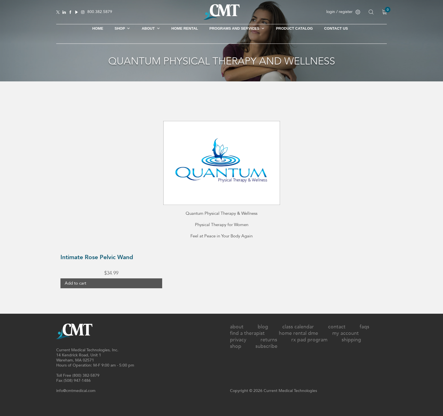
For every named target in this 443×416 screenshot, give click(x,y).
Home (97, 28)
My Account (345, 333)
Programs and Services (237, 28)
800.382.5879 (99, 12)
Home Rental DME (298, 333)
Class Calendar (298, 326)
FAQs (364, 326)
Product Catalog (294, 28)
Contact (337, 326)
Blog (263, 326)
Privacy (238, 339)
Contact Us (336, 28)
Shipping (351, 339)
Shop (235, 346)
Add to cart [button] (75, 283)
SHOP (123, 28)
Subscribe (266, 346)
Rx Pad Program (309, 339)
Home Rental (184, 28)
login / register (343, 11)
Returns (268, 339)
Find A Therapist (247, 333)
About (151, 28)
